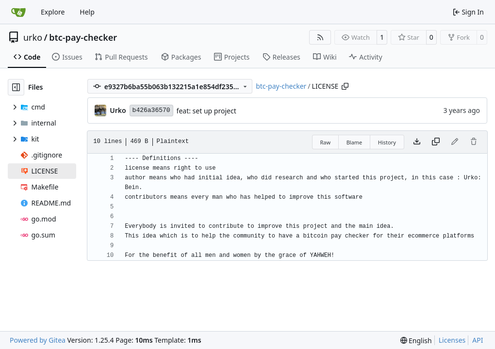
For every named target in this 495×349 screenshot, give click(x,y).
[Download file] (417, 142)
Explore (53, 11)
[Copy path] (345, 86)
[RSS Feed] (320, 37)
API (477, 340)
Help (87, 11)
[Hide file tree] (16, 87)
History (387, 142)
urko (32, 37)
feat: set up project (206, 110)
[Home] (18, 12)
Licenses (452, 340)
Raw (325, 142)
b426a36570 (151, 110)
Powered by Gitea (38, 340)
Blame (354, 142)
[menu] (416, 340)
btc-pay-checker (83, 37)
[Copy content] (436, 142)
